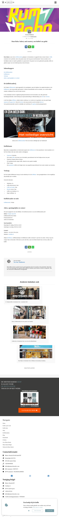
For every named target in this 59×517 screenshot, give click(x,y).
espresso (6, 102)
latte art (41, 102)
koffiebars (9, 237)
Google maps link (12, 213)
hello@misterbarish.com (12, 466)
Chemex (47, 96)
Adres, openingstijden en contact (11, 78)
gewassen (11, 165)
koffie (13, 157)
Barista (8, 189)
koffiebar (14, 100)
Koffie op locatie (11, 187)
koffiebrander (12, 87)
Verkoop (6, 76)
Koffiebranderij (33, 36)
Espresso (9, 155)
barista (21, 102)
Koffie (50, 57)
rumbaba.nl (11, 234)
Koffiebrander (7, 202)
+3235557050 (8, 491)
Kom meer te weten (38, 507)
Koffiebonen (7, 74)
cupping (34, 104)
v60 (43, 96)
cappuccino (12, 102)
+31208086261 (9, 463)
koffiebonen (6, 89)
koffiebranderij (19, 57)
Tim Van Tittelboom (29, 34)
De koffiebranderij (8, 72)
